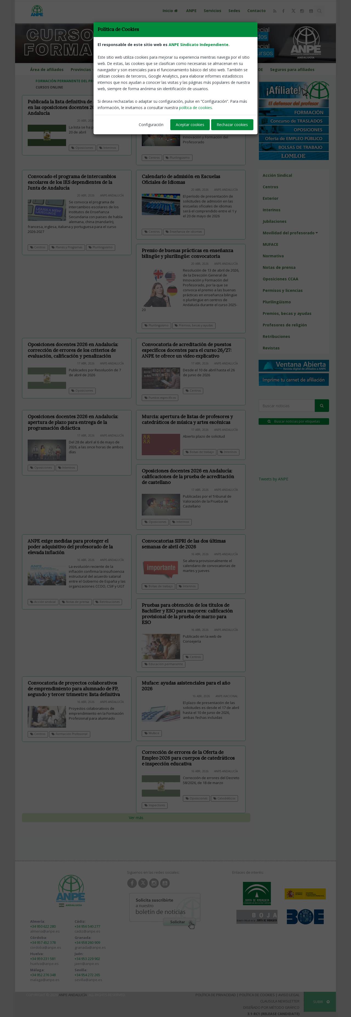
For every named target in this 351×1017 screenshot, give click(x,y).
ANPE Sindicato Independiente (198, 44)
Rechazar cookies (232, 124)
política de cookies (195, 107)
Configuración (151, 124)
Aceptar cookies (190, 124)
